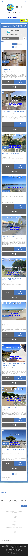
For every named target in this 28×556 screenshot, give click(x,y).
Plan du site (3, 546)
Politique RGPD (14, 547)
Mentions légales (8, 546)
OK (24, 38)
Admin (18, 546)
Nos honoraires (13, 546)
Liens (16, 546)
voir (14, 87)
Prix (14, 43)
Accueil (2, 41)
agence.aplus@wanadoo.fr (5, 493)
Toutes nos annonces (23, 546)
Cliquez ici (24, 505)
